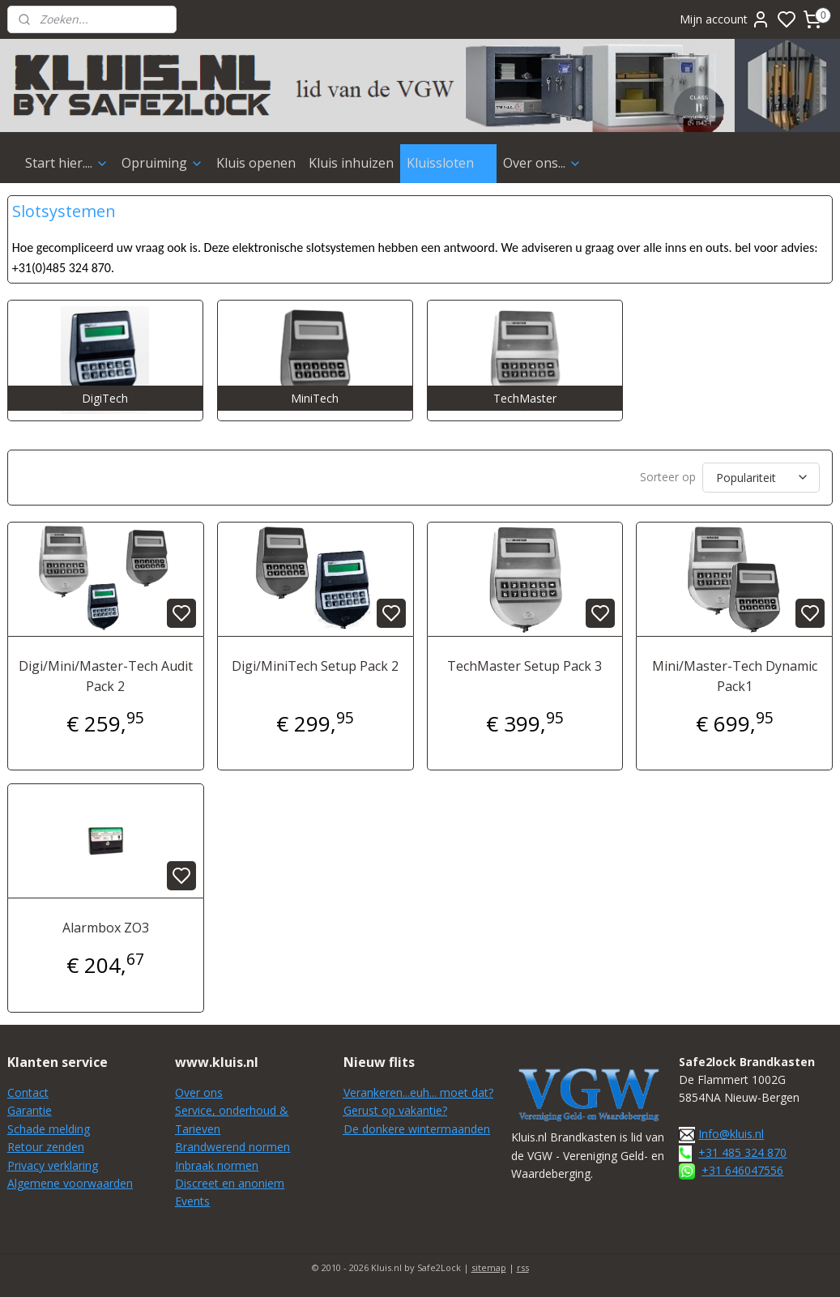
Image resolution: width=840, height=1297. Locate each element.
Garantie (29, 1110)
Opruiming (162, 163)
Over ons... (542, 163)
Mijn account (725, 19)
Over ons (199, 1092)
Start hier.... (67, 163)
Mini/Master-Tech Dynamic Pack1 (734, 676)
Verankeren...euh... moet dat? (418, 1092)
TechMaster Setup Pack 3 (524, 666)
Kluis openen (256, 163)
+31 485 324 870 (742, 1152)
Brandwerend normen (232, 1146)
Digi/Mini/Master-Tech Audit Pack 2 (106, 676)
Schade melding (48, 1129)
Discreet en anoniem (229, 1183)
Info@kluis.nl (731, 1133)
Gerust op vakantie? (395, 1110)
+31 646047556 (742, 1170)
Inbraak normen (216, 1165)
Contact (28, 1092)
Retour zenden (45, 1146)
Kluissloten (448, 163)
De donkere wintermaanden (416, 1129)
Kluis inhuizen (351, 163)
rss (523, 1267)
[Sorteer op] (761, 477)
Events (192, 1201)
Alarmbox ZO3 (105, 927)
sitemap (488, 1267)
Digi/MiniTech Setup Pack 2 (315, 666)
